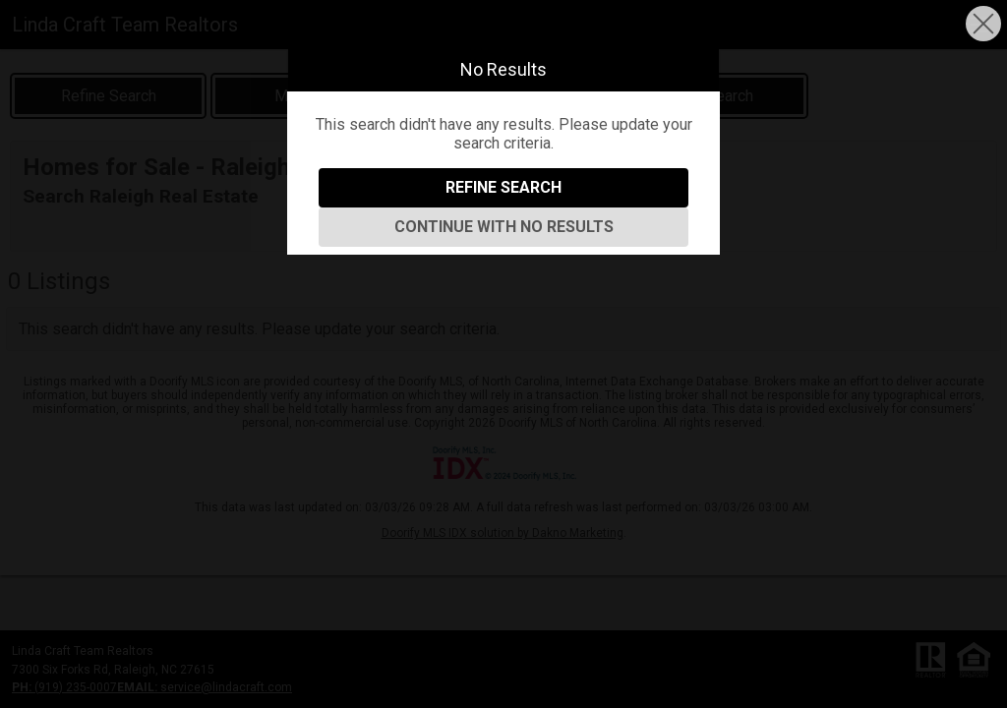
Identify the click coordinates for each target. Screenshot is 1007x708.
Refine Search (503, 187)
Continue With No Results (504, 226)
